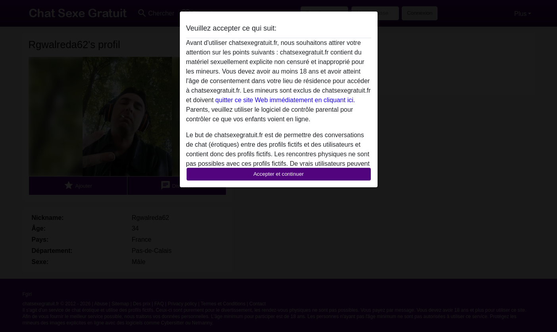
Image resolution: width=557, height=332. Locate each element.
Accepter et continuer (278, 174)
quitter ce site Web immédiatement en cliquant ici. (285, 100)
